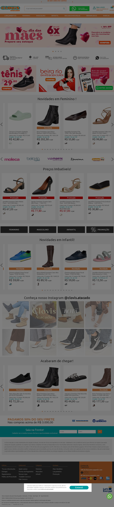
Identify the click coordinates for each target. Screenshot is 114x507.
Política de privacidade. (47, 489)
